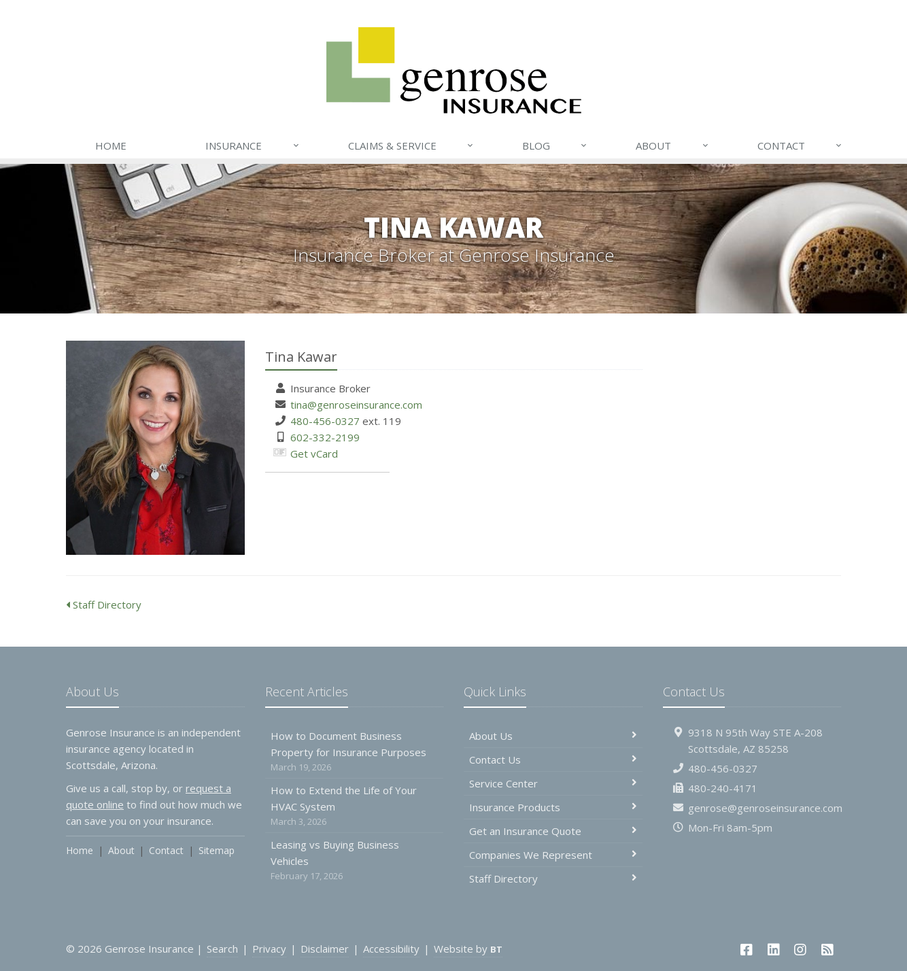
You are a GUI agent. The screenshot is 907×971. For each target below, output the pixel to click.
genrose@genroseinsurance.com (765, 808)
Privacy (269, 948)
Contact (800, 145)
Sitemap (217, 850)
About (672, 145)
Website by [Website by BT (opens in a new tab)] (468, 948)
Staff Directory (103, 604)
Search (222, 948)
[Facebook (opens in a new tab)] (746, 949)
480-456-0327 (325, 421)
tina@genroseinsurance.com (356, 404)
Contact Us (553, 759)
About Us (553, 736)
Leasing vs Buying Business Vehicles (355, 860)
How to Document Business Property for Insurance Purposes (355, 751)
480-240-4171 (722, 788)
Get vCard (314, 453)
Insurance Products (553, 807)
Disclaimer (325, 948)
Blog (555, 145)
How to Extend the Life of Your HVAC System (355, 806)
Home (110, 145)
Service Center (553, 783)
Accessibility (391, 948)
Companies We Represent (553, 855)
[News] (827, 949)
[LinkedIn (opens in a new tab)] (774, 949)
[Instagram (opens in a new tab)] (801, 949)
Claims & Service (411, 145)
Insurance (252, 145)
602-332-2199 (325, 437)
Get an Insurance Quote (553, 831)
